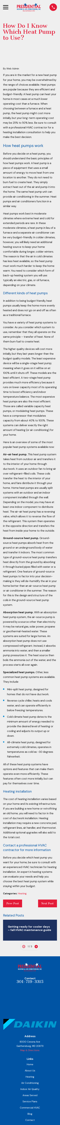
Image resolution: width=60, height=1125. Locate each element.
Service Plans (30, 1101)
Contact (30, 1120)
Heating (22, 893)
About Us (30, 1070)
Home (30, 1064)
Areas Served (30, 1095)
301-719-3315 (30, 981)
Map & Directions (30, 1050)
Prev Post (12, 903)
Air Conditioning (30, 1083)
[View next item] (36, 946)
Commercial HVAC (30, 1107)
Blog (30, 1113)
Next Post (47, 903)
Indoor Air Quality (29, 1089)
